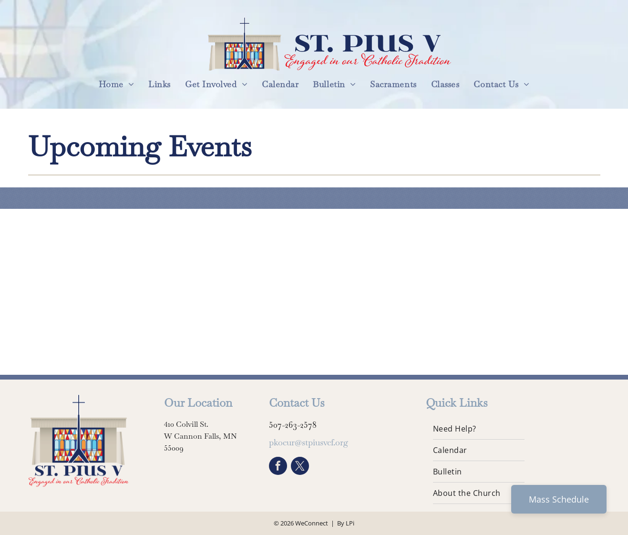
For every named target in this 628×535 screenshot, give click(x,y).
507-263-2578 (293, 424)
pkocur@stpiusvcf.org (308, 442)
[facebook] (278, 467)
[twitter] (300, 467)
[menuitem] (117, 84)
